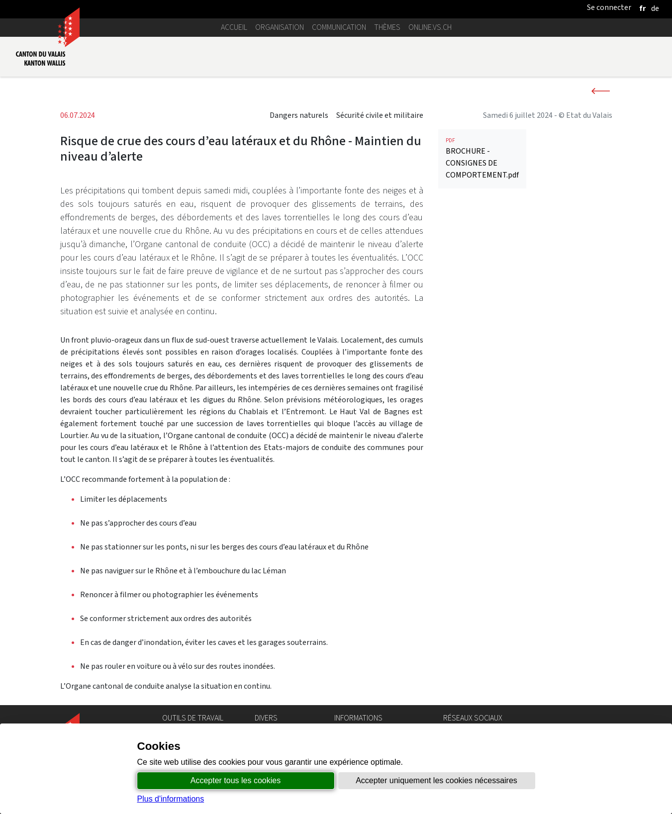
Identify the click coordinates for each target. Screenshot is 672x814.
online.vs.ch (430, 27)
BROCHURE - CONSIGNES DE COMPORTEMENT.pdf (482, 273)
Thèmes (387, 27)
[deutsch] (655, 8)
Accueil (234, 27)
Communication (339, 27)
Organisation (279, 27)
